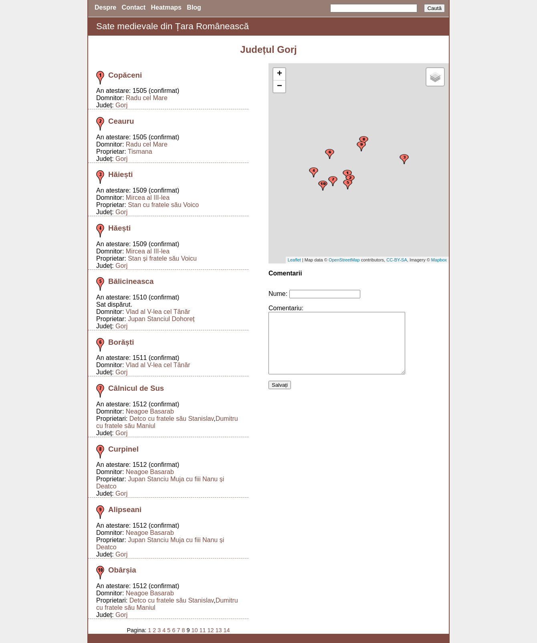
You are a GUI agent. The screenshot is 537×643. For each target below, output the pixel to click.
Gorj (121, 105)
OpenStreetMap (344, 259)
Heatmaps (166, 7)
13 (218, 630)
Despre (105, 7)
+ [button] (279, 74)
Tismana (140, 151)
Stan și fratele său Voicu (162, 258)
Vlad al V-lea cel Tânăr (158, 311)
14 (227, 630)
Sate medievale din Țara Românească (172, 26)
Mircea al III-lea (148, 197)
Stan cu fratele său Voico (163, 204)
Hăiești (120, 174)
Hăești (119, 228)
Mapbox (439, 259)
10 (194, 630)
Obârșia (122, 570)
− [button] (279, 86)
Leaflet (294, 259)
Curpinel (123, 449)
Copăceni (125, 75)
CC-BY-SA (396, 259)
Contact (134, 7)
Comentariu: (285, 308)
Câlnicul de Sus (136, 388)
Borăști (121, 342)
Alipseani (124, 509)
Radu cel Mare (147, 97)
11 (202, 630)
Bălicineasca (130, 281)
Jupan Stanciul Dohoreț (161, 318)
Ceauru (121, 121)
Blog (194, 7)
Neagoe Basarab (150, 411)
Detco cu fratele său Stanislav (171, 418)
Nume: (277, 293)
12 (210, 630)
